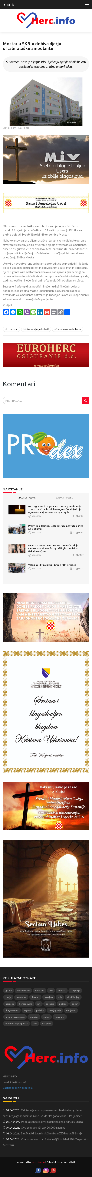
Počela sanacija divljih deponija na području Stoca (52, 1121)
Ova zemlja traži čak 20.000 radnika (43, 1127)
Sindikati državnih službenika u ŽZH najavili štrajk (51, 1133)
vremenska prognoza (16, 1023)
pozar (75, 1003)
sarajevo (46, 1023)
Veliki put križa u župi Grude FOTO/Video (52, 565)
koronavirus (23, 990)
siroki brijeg (73, 997)
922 (26, 128)
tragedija (75, 990)
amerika (34, 1017)
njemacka (21, 997)
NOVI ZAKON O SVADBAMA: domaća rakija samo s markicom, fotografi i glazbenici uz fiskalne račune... (53, 548)
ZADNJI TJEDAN (27, 497)
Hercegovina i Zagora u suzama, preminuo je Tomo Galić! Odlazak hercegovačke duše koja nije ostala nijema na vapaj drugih (54, 509)
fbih (35, 1023)
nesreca (9, 1003)
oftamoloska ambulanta (67, 329)
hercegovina (25, 1003)
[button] (86, 81)
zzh (60, 997)
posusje (50, 1003)
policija (40, 1010)
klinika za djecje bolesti (36, 329)
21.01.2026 (9, 128)
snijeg (46, 1017)
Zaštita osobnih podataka (18, 1087)
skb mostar (11, 329)
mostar (61, 990)
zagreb (27, 1010)
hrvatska (39, 990)
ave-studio (38, 1161)
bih (51, 990)
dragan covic (11, 1010)
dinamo (35, 997)
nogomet (60, 1017)
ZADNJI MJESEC (64, 497)
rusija (8, 997)
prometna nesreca (15, 1017)
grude (8, 990)
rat (38, 1003)
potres (62, 1003)
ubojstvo (71, 1010)
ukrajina (48, 997)
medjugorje (55, 1010)
